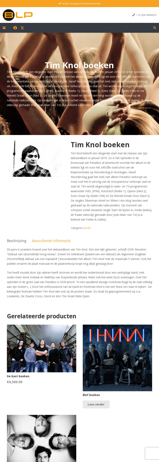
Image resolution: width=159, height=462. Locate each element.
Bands (87, 228)
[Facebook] (15, 27)
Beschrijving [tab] (16, 240)
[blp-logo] (18, 15)
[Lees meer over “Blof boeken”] (96, 404)
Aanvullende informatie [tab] (51, 240)
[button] (4, 27)
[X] (22, 27)
